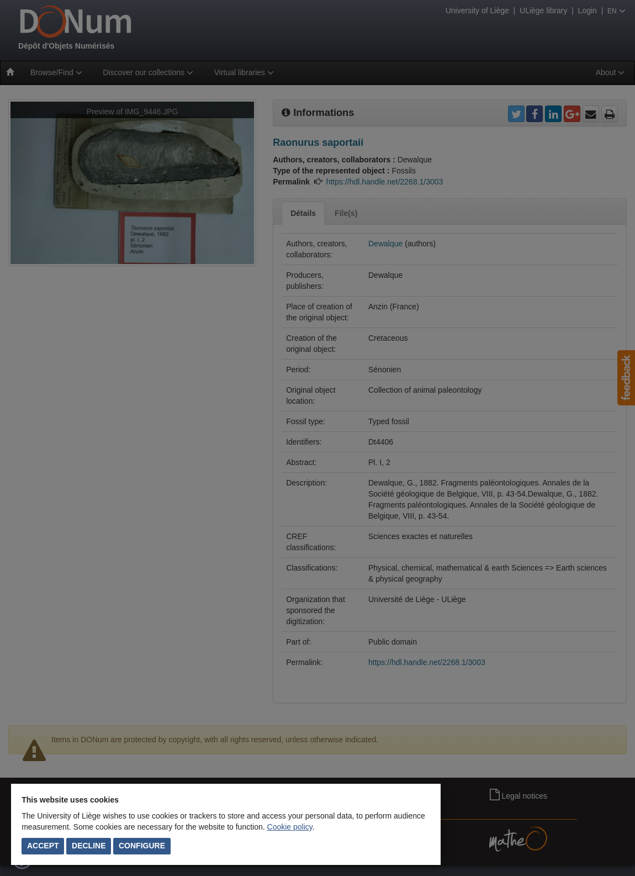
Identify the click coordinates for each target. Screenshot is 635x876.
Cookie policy (290, 826)
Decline (88, 845)
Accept (43, 845)
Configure (142, 845)
